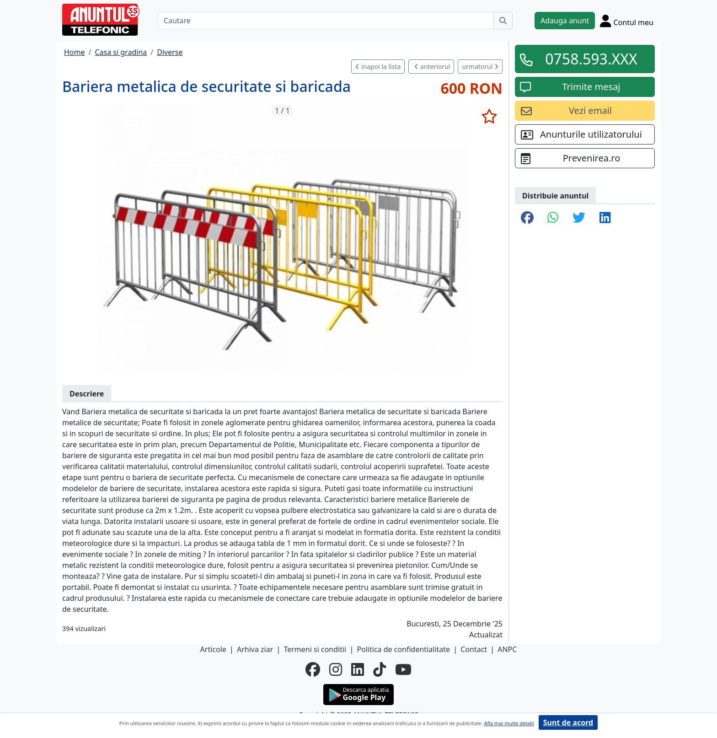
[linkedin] (357, 669)
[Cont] (626, 20)
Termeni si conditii (315, 649)
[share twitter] (579, 218)
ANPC (507, 649)
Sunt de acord (568, 722)
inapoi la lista (378, 66)
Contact (473, 649)
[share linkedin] (605, 218)
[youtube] (403, 669)
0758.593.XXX (591, 59)
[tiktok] (379, 669)
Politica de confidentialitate (403, 649)
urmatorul (480, 66)
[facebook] (312, 669)
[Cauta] (503, 20)
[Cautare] (326, 20)
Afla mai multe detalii (509, 723)
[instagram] (335, 669)
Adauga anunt (564, 21)
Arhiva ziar (255, 649)
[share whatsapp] (553, 218)
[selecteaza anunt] (489, 116)
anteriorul (432, 66)
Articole (213, 649)
